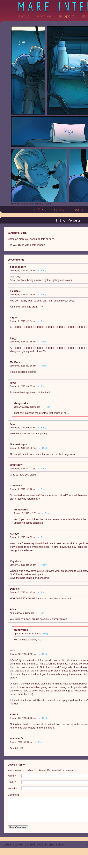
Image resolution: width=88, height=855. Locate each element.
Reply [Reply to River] (44, 386)
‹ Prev (59, 209)
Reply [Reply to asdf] (45, 654)
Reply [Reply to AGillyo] (44, 537)
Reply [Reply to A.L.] (44, 427)
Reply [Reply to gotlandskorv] (44, 270)
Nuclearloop (17, 444)
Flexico (14, 290)
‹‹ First (40, 209)
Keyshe (14, 561)
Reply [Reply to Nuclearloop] (45, 448)
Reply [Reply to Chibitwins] (44, 489)
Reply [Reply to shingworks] (47, 407)
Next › (77, 209)
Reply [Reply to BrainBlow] (44, 468)
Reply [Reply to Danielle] (44, 592)
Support (66, 16)
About (23, 16)
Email (12, 782)
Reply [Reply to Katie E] (45, 718)
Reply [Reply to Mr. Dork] (44, 366)
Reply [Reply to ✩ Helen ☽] (40, 742)
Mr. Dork (15, 362)
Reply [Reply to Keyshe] (44, 565)
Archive (44, 16)
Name (12, 775)
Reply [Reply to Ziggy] (44, 321)
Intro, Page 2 (68, 220)
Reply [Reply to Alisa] (41, 613)
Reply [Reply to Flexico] (44, 294)
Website (12, 788)
